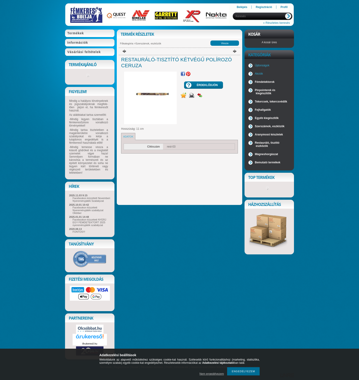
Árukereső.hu (89, 343)
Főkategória (126, 43)
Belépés (242, 7)
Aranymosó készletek (269, 134)
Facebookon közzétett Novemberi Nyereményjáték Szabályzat (91, 199)
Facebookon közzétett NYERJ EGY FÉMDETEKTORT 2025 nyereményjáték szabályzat (89, 222)
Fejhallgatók (263, 109)
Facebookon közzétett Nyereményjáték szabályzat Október (88, 210)
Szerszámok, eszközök (148, 43)
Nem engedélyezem (211, 373)
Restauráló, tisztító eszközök (267, 144)
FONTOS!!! (79, 231)
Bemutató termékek (267, 162)
